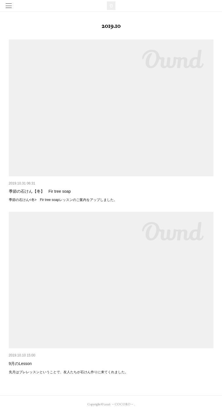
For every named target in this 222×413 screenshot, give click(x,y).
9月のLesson (20, 363)
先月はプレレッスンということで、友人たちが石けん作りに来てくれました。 (68, 372)
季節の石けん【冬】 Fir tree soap (40, 191)
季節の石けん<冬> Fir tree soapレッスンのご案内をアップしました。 (63, 200)
